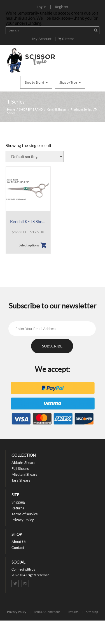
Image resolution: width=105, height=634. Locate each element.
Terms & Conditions (47, 612)
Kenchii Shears (57, 109)
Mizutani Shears (24, 474)
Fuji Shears (20, 468)
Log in (41, 6)
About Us (18, 541)
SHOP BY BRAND (31, 109)
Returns (17, 508)
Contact (17, 547)
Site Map (92, 612)
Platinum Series (81, 109)
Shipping (18, 502)
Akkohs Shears (23, 462)
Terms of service (24, 514)
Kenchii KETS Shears (28, 221)
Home (11, 109)
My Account (42, 38)
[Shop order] (35, 156)
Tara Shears (20, 480)
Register (61, 6)
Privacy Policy (22, 520)
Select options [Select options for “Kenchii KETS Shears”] (29, 245)
